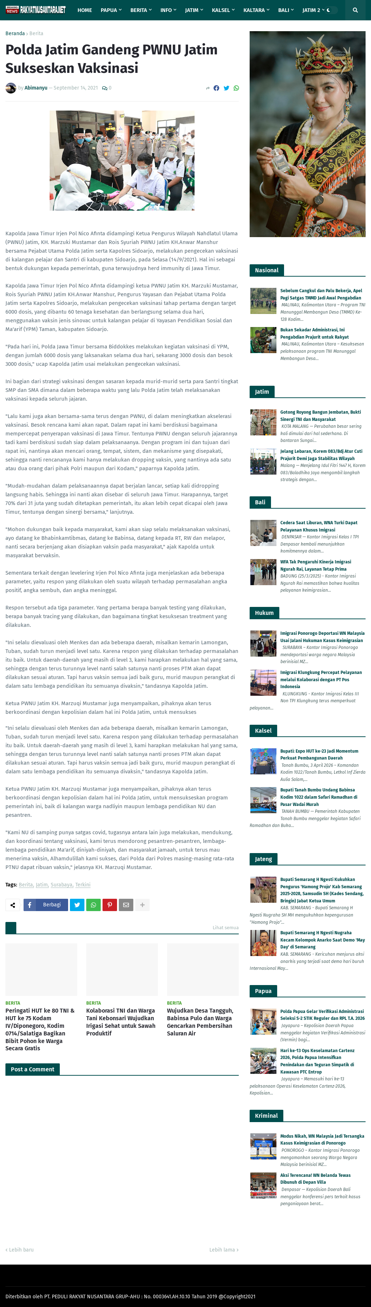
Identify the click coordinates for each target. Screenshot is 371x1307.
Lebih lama (222, 1250)
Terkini (83, 885)
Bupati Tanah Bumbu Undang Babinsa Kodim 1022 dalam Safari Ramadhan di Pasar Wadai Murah (318, 797)
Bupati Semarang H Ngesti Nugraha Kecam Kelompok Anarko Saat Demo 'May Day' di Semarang (322, 940)
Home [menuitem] (85, 10)
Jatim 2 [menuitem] (311, 10)
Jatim (42, 885)
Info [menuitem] (166, 10)
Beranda (15, 33)
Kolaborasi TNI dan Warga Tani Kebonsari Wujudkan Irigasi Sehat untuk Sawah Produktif (120, 1022)
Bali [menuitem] (283, 10)
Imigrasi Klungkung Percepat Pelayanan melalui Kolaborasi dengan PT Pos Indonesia (321, 679)
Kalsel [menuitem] (221, 10)
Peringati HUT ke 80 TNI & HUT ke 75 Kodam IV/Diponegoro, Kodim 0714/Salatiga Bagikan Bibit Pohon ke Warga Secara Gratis (40, 1029)
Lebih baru (21, 1250)
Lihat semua (226, 927)
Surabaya (61, 885)
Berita (36, 33)
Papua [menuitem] (109, 10)
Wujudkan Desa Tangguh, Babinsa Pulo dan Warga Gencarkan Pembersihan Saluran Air (200, 1022)
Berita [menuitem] (138, 10)
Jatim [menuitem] (192, 10)
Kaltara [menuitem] (254, 10)
